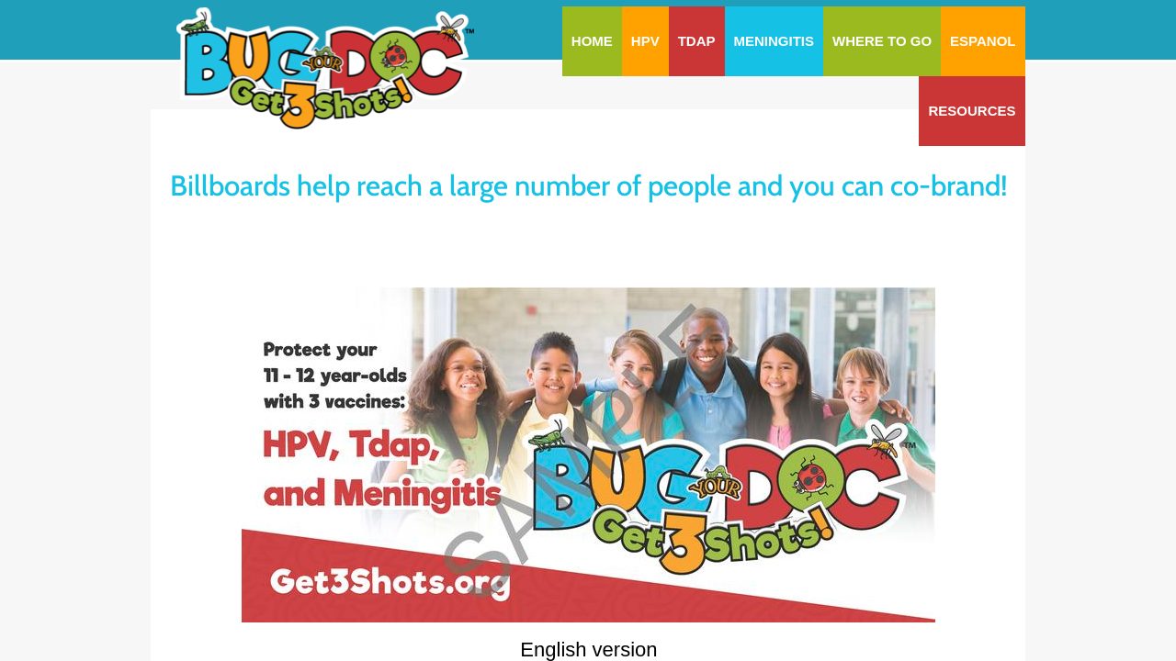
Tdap (697, 41)
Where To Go (882, 41)
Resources (971, 110)
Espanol (982, 41)
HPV (645, 41)
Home (592, 41)
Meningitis (774, 41)
